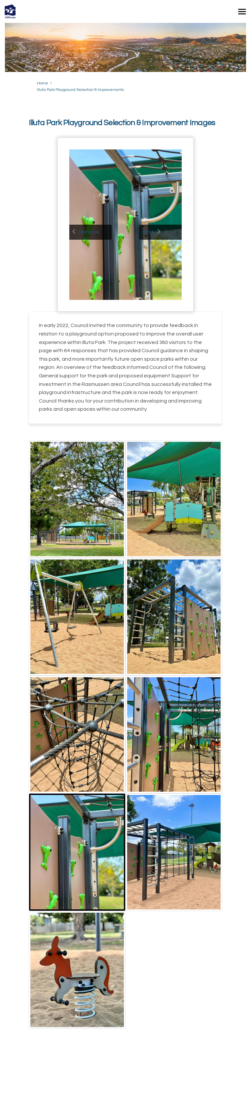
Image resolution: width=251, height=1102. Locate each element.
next (148, 231)
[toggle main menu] (242, 11)
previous (89, 231)
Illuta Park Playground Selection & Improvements (80, 90)
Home (42, 83)
